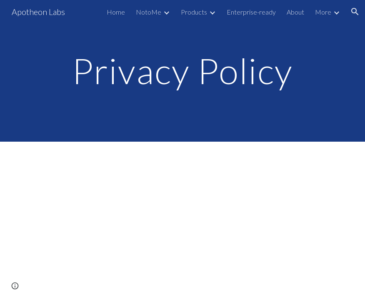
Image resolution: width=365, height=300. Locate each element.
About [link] (295, 12)
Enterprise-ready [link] (251, 12)
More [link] (323, 12)
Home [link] (116, 12)
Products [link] (194, 12)
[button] (355, 12)
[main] (182, 71)
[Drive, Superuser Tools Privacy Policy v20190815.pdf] (182, 216)
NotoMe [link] (148, 12)
